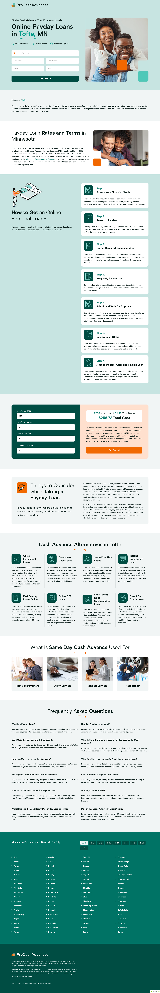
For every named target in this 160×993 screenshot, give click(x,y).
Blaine (85, 897)
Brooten (121, 888)
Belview (51, 932)
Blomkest (87, 901)
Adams (16, 862)
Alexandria (18, 892)
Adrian (16, 866)
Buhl (120, 914)
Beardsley (52, 910)
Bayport (51, 906)
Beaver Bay (53, 914)
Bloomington (88, 910)
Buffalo (121, 906)
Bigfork (86, 879)
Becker (51, 919)
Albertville (18, 888)
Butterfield (122, 928)
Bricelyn (121, 870)
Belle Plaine (53, 928)
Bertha (86, 866)
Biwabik (86, 888)
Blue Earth (87, 914)
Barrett (51, 888)
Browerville (122, 892)
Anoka (16, 910)
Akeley (16, 875)
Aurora (16, 932)
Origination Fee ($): (25, 445)
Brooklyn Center (125, 875)
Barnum (51, 884)
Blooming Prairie (90, 906)
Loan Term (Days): (24, 422)
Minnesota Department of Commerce (41, 159)
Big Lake (86, 875)
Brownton (122, 901)
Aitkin (16, 870)
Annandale (18, 906)
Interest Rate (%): (24, 433)
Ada (15, 857)
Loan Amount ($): (24, 411)
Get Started (45, 78)
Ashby (16, 923)
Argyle (16, 919)
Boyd (85, 928)
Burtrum (121, 923)
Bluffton (86, 919)
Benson (86, 862)
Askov (16, 928)
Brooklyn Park (123, 879)
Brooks (121, 884)
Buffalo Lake (123, 910)
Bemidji (86, 857)
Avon (50, 862)
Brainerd (121, 857)
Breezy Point (123, 866)
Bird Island (87, 884)
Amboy (17, 897)
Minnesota (16, 100)
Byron (120, 932)
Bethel (86, 870)
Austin (51, 857)
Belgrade (52, 923)
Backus (51, 870)
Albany (16, 879)
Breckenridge (123, 862)
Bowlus (86, 923)
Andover (17, 901)
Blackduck (87, 892)
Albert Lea (18, 884)
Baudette (52, 897)
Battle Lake (53, 892)
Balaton (51, 879)
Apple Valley (19, 914)
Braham (86, 932)
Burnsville (122, 919)
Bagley (51, 875)
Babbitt (51, 866)
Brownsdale (122, 897)
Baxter (51, 901)
